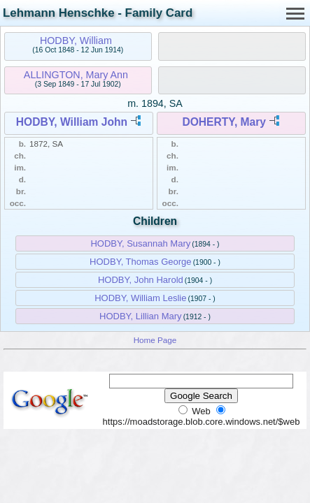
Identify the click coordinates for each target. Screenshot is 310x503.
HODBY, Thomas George (140, 261)
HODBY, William (76, 40)
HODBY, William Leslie (140, 298)
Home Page (155, 339)
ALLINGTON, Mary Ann (76, 74)
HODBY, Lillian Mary (140, 316)
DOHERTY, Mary (224, 122)
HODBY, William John (71, 122)
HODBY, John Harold (140, 280)
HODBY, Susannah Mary (140, 243)
